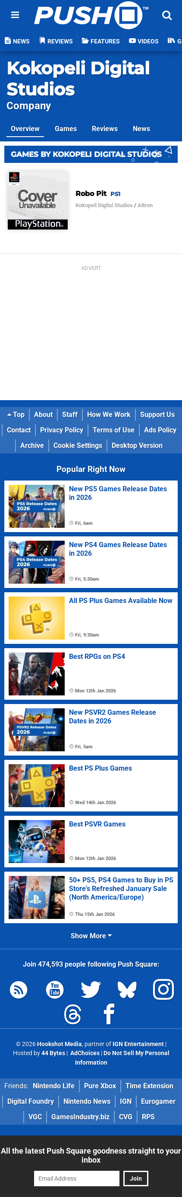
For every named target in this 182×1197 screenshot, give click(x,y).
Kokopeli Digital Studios (104, 205)
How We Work (109, 414)
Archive (32, 445)
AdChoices (84, 1053)
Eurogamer (158, 1101)
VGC (35, 1117)
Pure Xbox (100, 1086)
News (141, 129)
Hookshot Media (59, 1044)
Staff (70, 414)
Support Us (157, 414)
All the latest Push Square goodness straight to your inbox (91, 1155)
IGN (126, 1101)
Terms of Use (114, 430)
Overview (25, 129)
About (43, 414)
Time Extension (149, 1086)
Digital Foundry (30, 1101)
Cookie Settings (77, 445)
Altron (145, 205)
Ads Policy (160, 430)
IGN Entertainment (138, 1044)
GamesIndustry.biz (80, 1117)
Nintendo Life (54, 1086)
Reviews (105, 129)
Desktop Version (137, 445)
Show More (91, 936)
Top (16, 414)
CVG (125, 1117)
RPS (148, 1117)
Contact (19, 430)
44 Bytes (53, 1053)
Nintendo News (86, 1101)
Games (66, 129)
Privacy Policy (61, 430)
